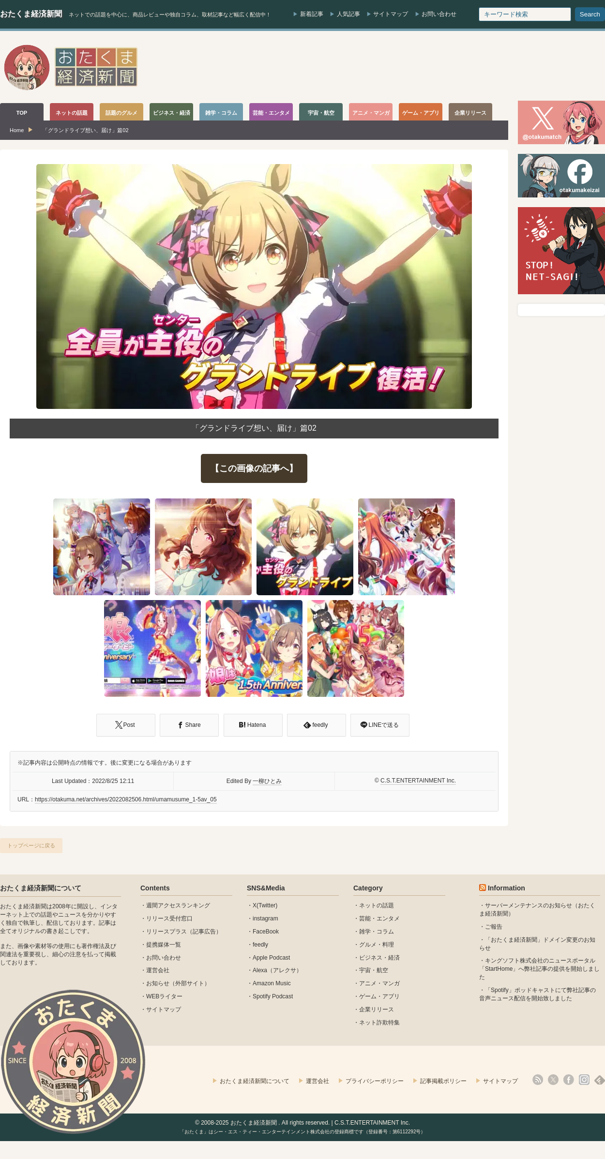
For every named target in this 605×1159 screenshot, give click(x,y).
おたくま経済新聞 (31, 14)
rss (537, 1079)
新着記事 (311, 14)
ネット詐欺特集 (379, 1022)
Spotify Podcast (273, 996)
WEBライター (164, 996)
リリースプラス (166, 931)
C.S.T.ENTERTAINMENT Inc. (418, 780)
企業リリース (376, 1009)
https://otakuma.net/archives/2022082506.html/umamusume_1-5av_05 (126, 799)
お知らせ (157, 983)
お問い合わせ (439, 14)
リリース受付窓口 (169, 918)
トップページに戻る (31, 845)
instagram (265, 918)
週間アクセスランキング (178, 905)
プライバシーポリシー (375, 1081)
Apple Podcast (271, 957)
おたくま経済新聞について (40, 888)
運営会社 (157, 970)
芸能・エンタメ (379, 918)
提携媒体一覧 (163, 944)
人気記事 (348, 14)
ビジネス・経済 (379, 957)
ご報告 (493, 926)
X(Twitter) (265, 905)
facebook (568, 1079)
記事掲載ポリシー (443, 1081)
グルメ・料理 (376, 944)
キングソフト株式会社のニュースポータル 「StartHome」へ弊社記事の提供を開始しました (539, 968)
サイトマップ (390, 14)
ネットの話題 (376, 905)
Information (506, 888)
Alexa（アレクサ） (277, 970)
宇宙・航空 (373, 970)
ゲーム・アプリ (379, 996)
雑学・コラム (376, 931)
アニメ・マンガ (379, 983)
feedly (260, 944)
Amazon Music (272, 983)
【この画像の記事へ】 (254, 468)
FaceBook (266, 931)
